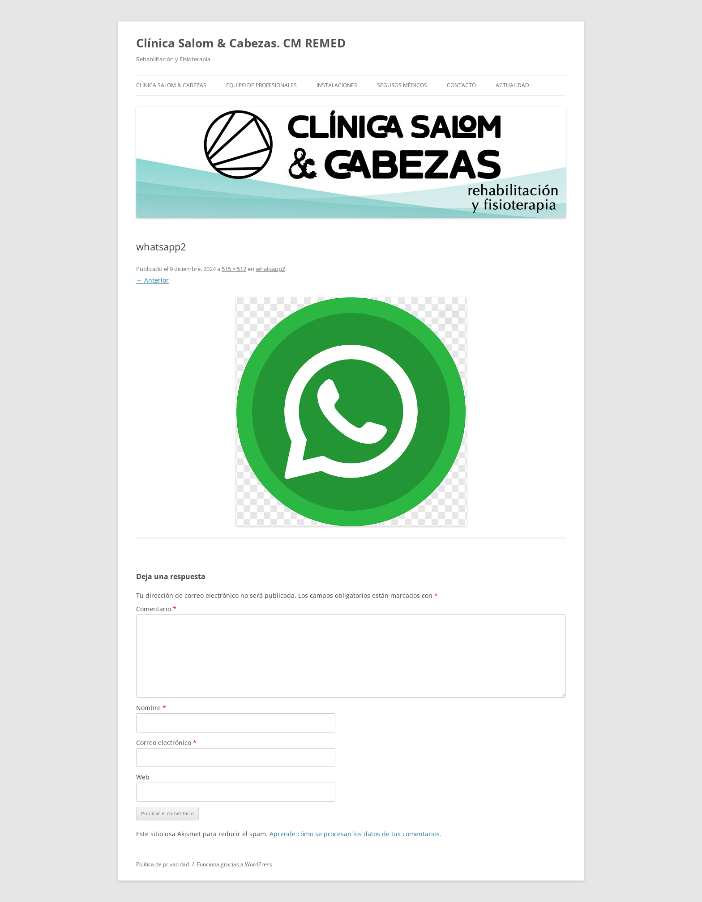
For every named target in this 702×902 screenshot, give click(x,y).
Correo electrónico (166, 742)
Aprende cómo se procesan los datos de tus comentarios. (355, 834)
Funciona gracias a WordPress (234, 864)
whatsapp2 (270, 269)
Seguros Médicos (402, 85)
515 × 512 (234, 269)
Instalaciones (337, 85)
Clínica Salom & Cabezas (171, 85)
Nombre (151, 707)
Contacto (461, 85)
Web (143, 777)
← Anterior (152, 280)
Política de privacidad (162, 864)
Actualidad (512, 85)
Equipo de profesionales (261, 85)
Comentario (156, 609)
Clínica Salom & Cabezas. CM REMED (241, 43)
